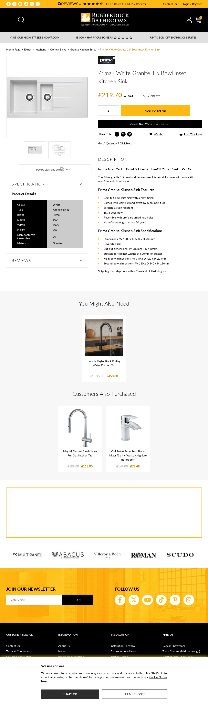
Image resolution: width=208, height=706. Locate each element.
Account (189, 20)
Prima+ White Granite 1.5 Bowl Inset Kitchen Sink (130, 49)
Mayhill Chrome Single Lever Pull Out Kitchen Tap (80, 453)
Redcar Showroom (173, 646)
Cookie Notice (158, 677)
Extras (28, 49)
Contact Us (170, 4)
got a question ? (115, 143)
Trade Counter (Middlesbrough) (181, 651)
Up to (173, 37)
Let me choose (134, 694)
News (61, 651)
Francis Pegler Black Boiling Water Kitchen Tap (104, 363)
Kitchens (41, 49)
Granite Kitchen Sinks (83, 49)
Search (21, 20)
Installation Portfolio (122, 646)
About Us (64, 646)
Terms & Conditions (18, 651)
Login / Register (192, 4)
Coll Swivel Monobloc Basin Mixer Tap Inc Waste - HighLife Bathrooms (128, 455)
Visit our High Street (34, 37)
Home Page (13, 49)
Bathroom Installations (124, 651)
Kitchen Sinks (58, 49)
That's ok (70, 694)
